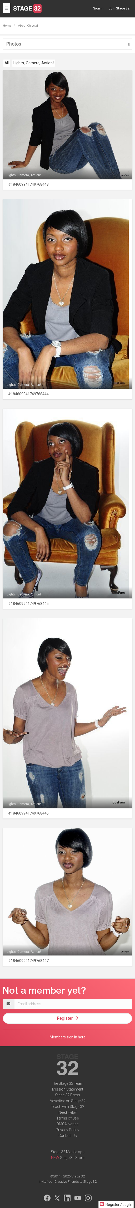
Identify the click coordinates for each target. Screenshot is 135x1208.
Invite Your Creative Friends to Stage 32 (68, 1182)
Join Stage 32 (119, 8)
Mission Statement (67, 1089)
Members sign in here (68, 1037)
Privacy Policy (67, 1130)
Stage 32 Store (72, 1158)
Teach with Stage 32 (67, 1107)
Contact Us (67, 1135)
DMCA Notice (67, 1124)
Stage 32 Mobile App (67, 1152)
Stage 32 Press (67, 1095)
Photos (13, 44)
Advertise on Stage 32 (68, 1101)
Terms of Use (67, 1118)
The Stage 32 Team (67, 1083)
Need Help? (67, 1112)
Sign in (98, 8)
